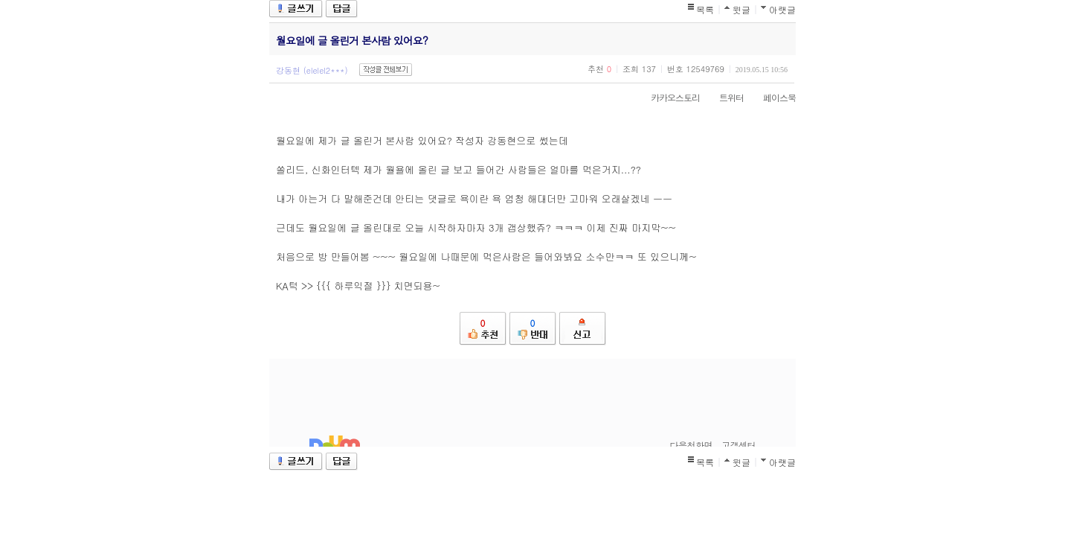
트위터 (724, 97)
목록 (705, 9)
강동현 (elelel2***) (312, 70)
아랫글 (782, 9)
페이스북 (772, 97)
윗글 (741, 9)
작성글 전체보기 (385, 69)
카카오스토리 (668, 97)
